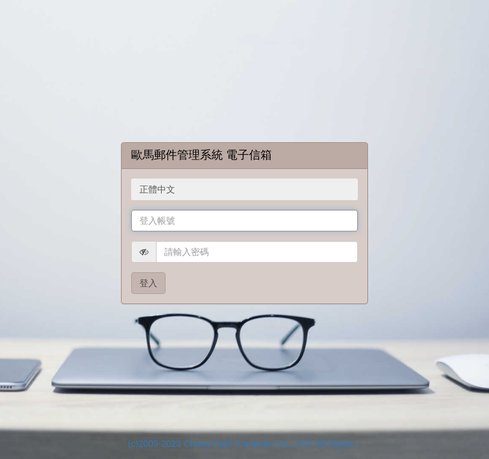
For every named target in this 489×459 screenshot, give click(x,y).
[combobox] (244, 189)
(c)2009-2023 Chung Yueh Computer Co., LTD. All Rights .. (244, 444)
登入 (148, 283)
